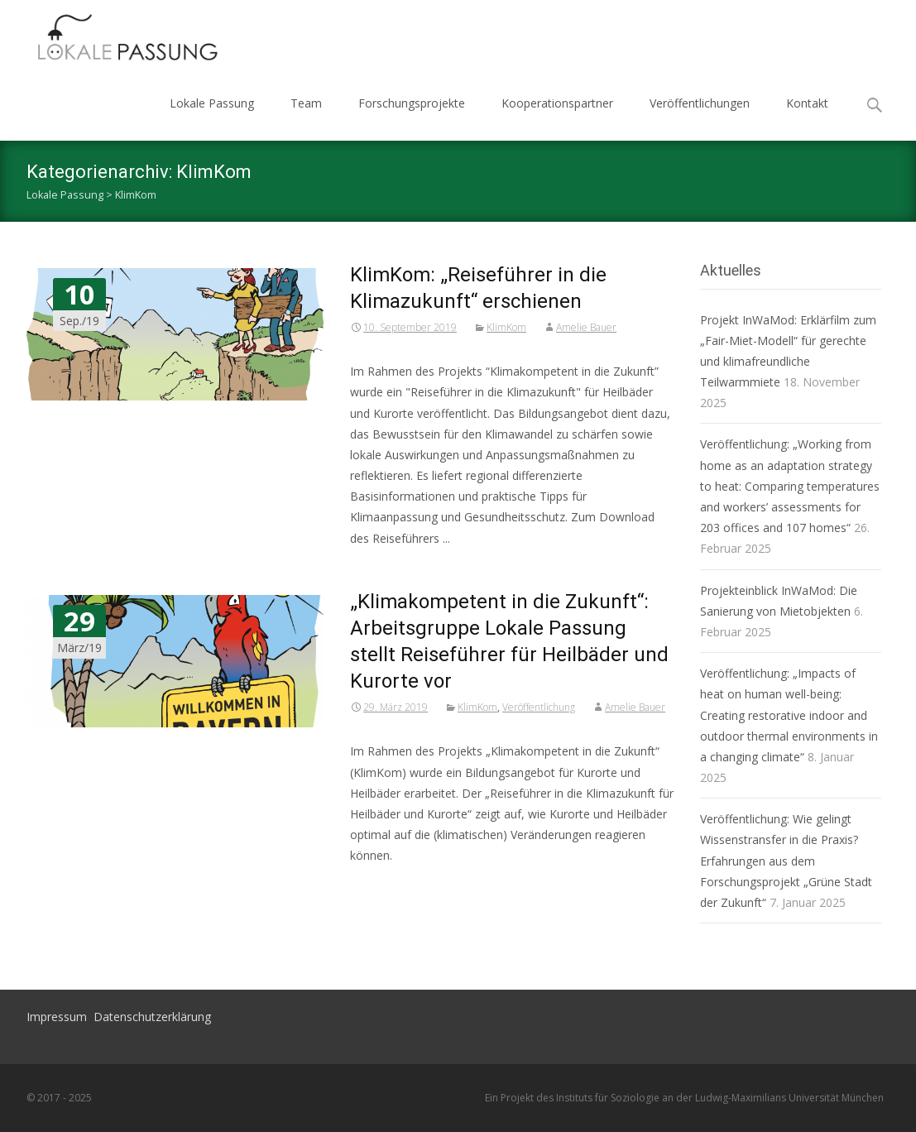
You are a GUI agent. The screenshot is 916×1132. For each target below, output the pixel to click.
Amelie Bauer (586, 327)
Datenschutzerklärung (152, 1016)
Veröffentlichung (538, 707)
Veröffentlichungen (700, 103)
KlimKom (506, 327)
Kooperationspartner (557, 103)
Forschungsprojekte (411, 103)
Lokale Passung (212, 103)
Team (306, 103)
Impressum (56, 1016)
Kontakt (807, 103)
